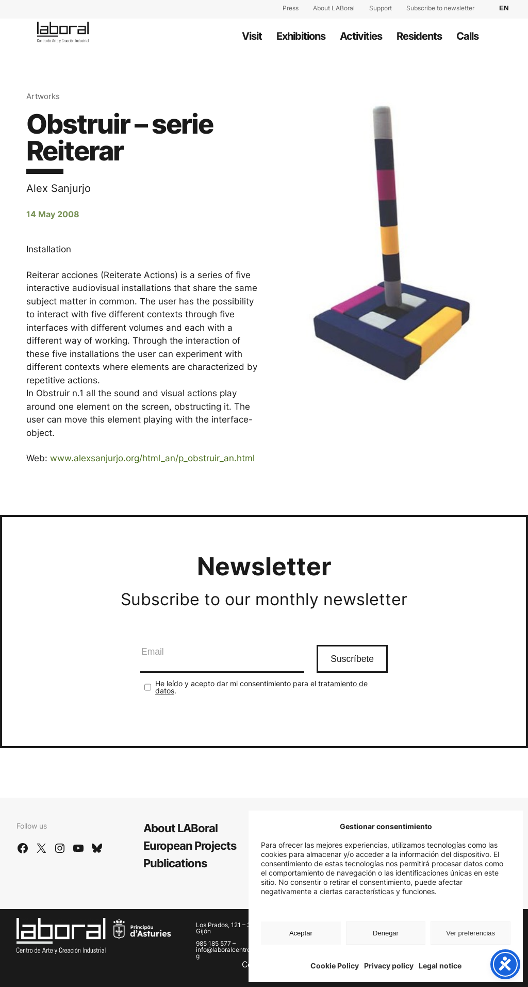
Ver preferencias (470, 933)
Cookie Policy (334, 965)
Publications (175, 863)
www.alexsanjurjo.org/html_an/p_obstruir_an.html (152, 458)
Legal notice (440, 965)
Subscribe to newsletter (440, 8)
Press (291, 8)
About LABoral (334, 8)
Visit (252, 36)
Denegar (386, 933)
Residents (419, 36)
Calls (467, 36)
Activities (361, 36)
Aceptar (300, 933)
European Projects (189, 845)
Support (380, 8)
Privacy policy (389, 965)
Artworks (43, 96)
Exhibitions (300, 36)
